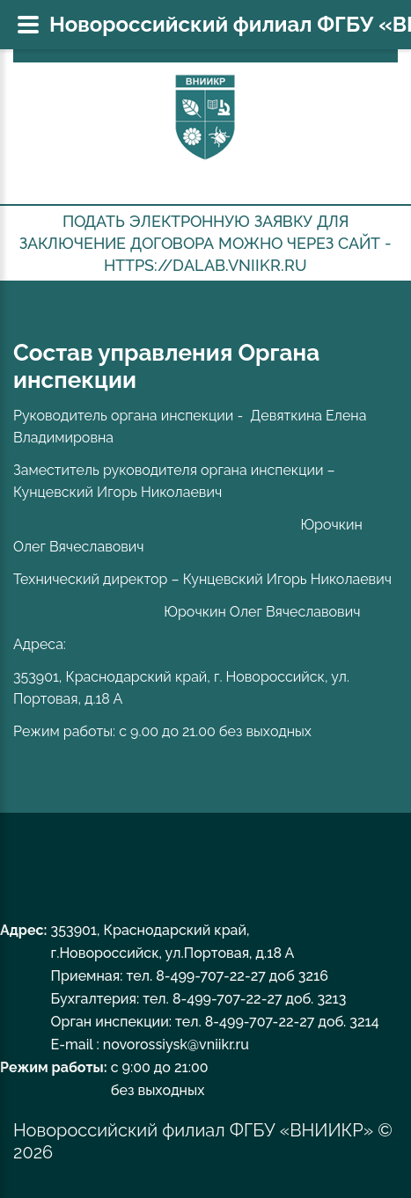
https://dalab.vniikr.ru (205, 265)
